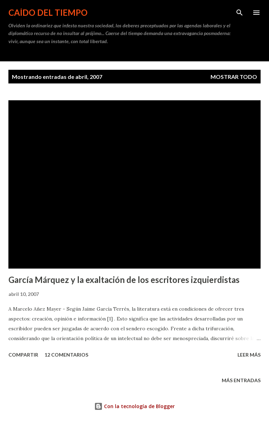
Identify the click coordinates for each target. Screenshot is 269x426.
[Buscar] (239, 12)
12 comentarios (66, 355)
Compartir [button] (23, 355)
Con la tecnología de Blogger (134, 406)
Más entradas (241, 380)
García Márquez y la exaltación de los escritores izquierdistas (124, 280)
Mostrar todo (234, 76)
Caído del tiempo (48, 12)
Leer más (249, 355)
